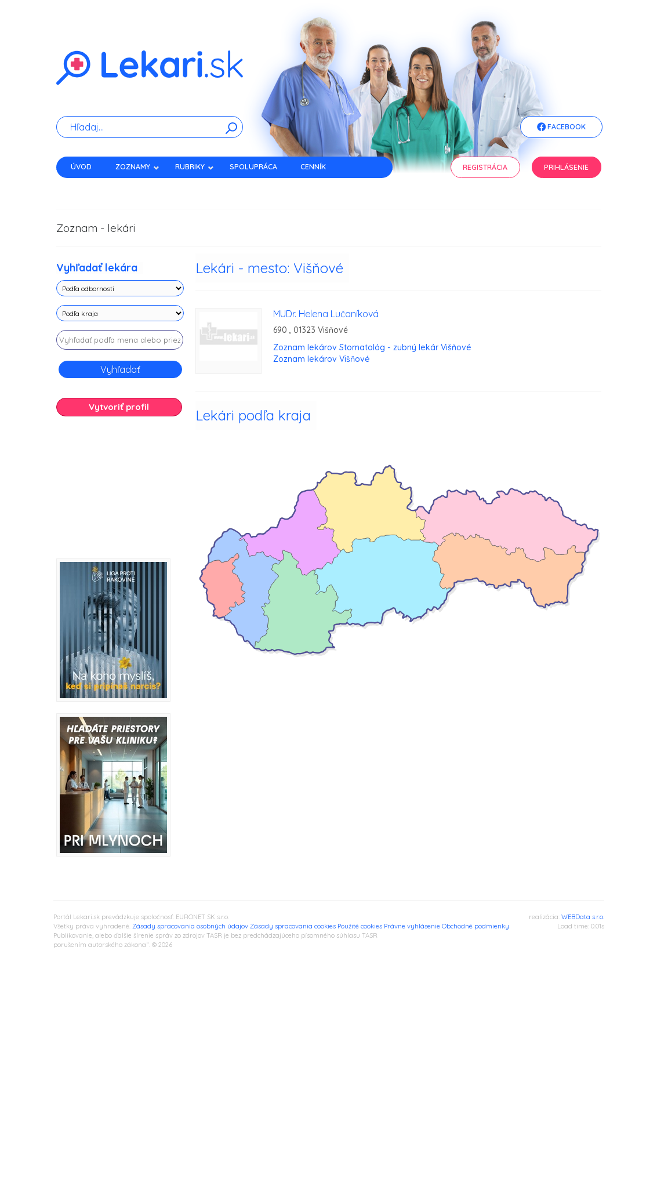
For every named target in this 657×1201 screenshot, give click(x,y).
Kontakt (87, 187)
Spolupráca (253, 166)
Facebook (561, 127)
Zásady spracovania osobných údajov (190, 926)
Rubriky (194, 166)
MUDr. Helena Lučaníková (326, 314)
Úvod (81, 166)
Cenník (313, 166)
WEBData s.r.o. (582, 917)
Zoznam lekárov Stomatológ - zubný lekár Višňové (372, 347)
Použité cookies (359, 926)
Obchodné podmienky (475, 926)
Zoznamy (137, 166)
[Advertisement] (120, 492)
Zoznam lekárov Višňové (321, 359)
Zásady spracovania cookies (293, 926)
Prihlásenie (566, 167)
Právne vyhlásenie (412, 926)
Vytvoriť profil (119, 406)
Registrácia (485, 167)
